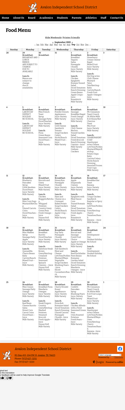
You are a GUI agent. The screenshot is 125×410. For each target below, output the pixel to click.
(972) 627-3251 (29, 358)
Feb (42, 44)
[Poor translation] (9, 378)
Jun (60, 44)
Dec (87, 44)
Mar (46, 44)
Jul (64, 44)
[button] (18, 17)
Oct (77, 44)
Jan (37, 44)
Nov (82, 44)
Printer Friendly (71, 37)
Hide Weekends (53, 37)
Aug (68, 44)
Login (98, 362)
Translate (116, 357)
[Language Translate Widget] (110, 355)
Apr (51, 44)
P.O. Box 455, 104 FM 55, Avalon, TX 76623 (35, 355)
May (56, 44)
